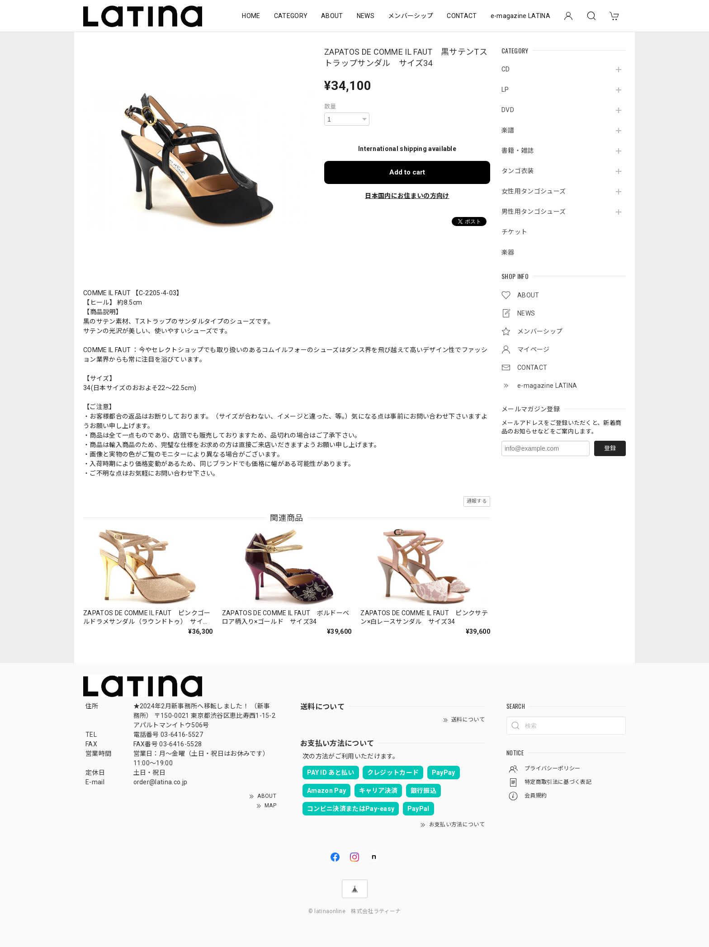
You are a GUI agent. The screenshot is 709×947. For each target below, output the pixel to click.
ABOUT (332, 15)
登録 (610, 448)
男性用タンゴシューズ (533, 211)
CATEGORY (291, 15)
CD (505, 69)
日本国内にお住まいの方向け (407, 195)
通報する (477, 501)
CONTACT (462, 15)
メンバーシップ (410, 15)
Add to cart (407, 172)
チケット (514, 232)
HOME (251, 15)
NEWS (365, 15)
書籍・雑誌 (517, 150)
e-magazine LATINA (520, 15)
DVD (507, 109)
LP (505, 89)
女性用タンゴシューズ (533, 191)
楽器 (508, 252)
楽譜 (508, 130)
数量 (330, 106)
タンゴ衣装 (517, 170)
